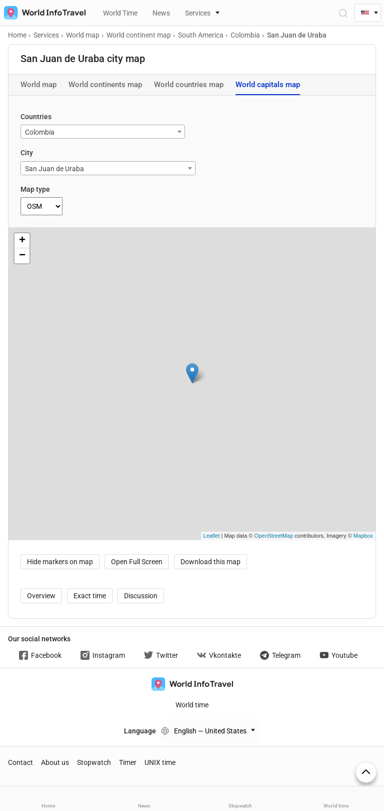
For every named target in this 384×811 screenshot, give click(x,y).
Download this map (210, 562)
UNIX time (160, 762)
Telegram (280, 655)
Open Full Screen (136, 562)
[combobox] (102, 132)
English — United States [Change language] (210, 731)
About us (55, 762)
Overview (41, 596)
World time (192, 705)
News (161, 13)
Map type (35, 189)
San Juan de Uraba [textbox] (54, 169)
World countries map (189, 84)
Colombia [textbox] (39, 132)
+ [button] (22, 240)
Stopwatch (94, 762)
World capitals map (268, 84)
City (26, 153)
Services (197, 13)
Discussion (141, 596)
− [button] (22, 255)
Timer (127, 762)
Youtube (339, 655)
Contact (20, 762)
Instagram (102, 655)
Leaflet (212, 536)
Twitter (161, 655)
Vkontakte (219, 655)
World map (38, 84)
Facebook (40, 655)
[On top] (366, 772)
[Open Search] (342, 13)
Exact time (90, 596)
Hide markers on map (60, 562)
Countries (36, 117)
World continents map (105, 84)
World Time (120, 13)
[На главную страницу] (43, 13)
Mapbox (363, 536)
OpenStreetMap (274, 536)
